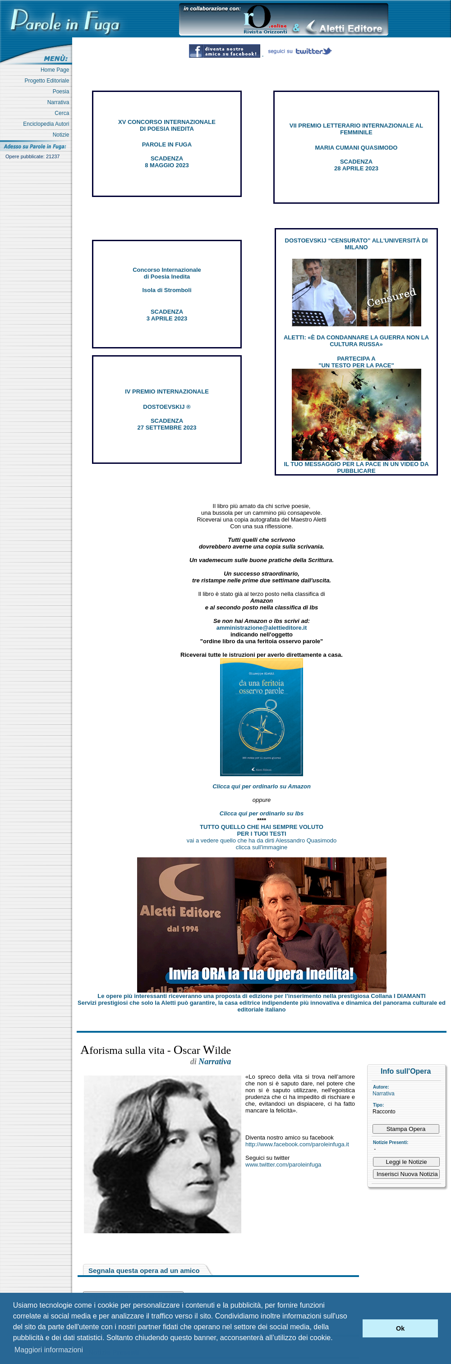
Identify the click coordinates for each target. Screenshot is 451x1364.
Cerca (63, 113)
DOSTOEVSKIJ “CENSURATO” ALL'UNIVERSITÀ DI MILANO (356, 244)
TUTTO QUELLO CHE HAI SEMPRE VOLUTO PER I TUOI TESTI (261, 830)
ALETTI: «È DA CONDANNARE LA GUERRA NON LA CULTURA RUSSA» (356, 341)
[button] (353, 1328)
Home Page (56, 70)
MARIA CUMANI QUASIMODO (356, 147)
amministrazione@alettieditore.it (261, 627)
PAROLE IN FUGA (167, 144)
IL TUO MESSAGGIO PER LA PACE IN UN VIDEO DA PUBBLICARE (356, 467)
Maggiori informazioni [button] (48, 1350)
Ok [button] (400, 1328)
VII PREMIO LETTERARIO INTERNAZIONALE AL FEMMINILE (356, 129)
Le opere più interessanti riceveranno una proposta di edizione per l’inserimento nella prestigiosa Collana (261, 996)
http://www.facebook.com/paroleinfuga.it (297, 1144)
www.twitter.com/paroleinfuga (283, 1164)
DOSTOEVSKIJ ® (166, 406)
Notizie (62, 135)
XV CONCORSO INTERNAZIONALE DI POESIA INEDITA (167, 125)
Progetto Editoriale (48, 81)
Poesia (62, 91)
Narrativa (59, 102)
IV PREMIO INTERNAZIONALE (167, 391)
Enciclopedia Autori (47, 124)
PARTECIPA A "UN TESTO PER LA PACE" (356, 362)
